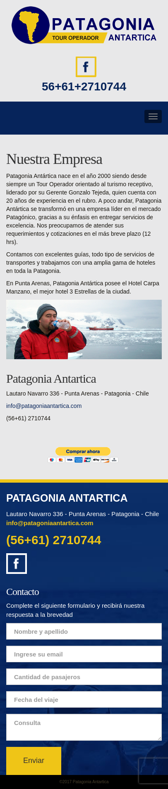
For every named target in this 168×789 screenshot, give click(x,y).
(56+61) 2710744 (53, 540)
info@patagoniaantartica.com (44, 406)
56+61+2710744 (84, 86)
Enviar (33, 760)
